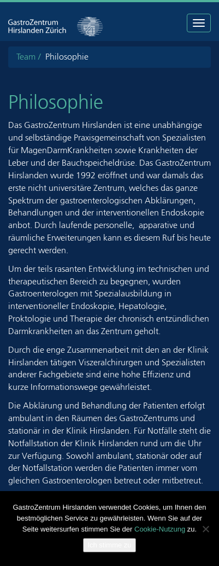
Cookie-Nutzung (159, 529)
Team (25, 56)
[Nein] (205, 528)
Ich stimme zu (109, 545)
